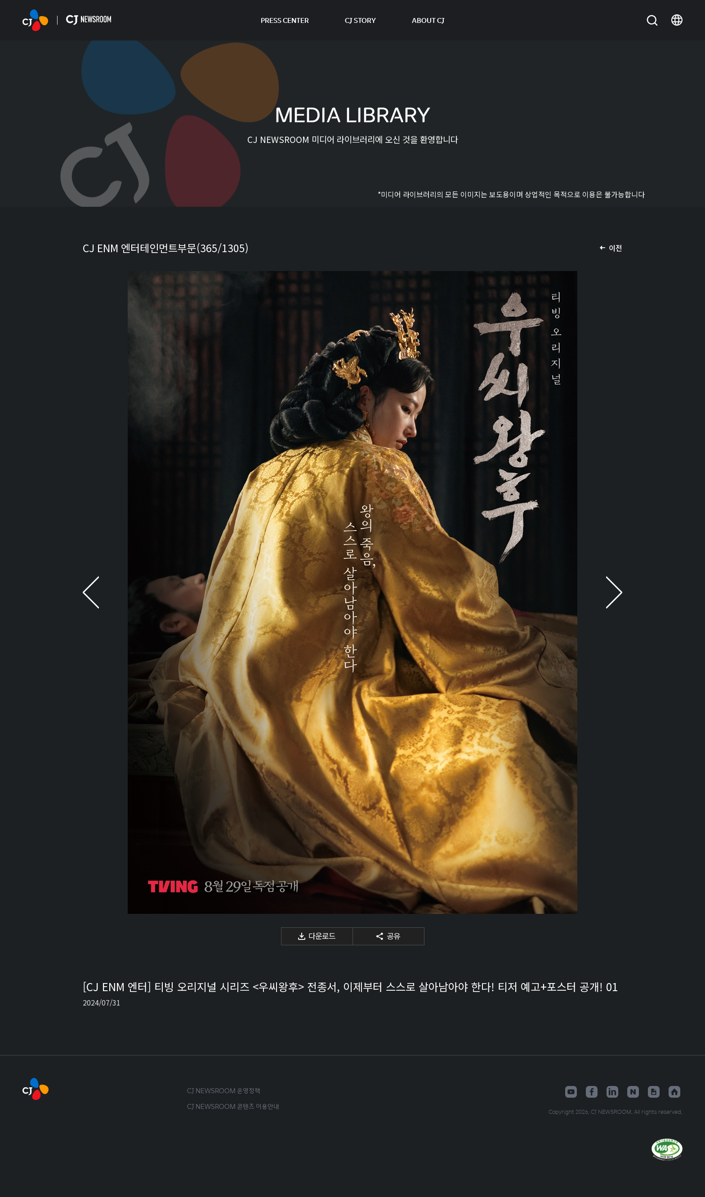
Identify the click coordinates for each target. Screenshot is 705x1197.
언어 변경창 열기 (677, 20)
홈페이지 (674, 1092)
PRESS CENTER (285, 20)
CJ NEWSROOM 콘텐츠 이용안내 (233, 1106)
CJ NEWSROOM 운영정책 (223, 1090)
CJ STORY (360, 20)
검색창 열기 (652, 20)
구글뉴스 (654, 1092)
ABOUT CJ (428, 20)
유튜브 (571, 1092)
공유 (393, 935)
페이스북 (592, 1092)
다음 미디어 (604, 592)
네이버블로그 (633, 1092)
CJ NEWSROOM (35, 20)
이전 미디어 (101, 592)
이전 (615, 247)
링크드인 (612, 1092)
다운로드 (321, 935)
